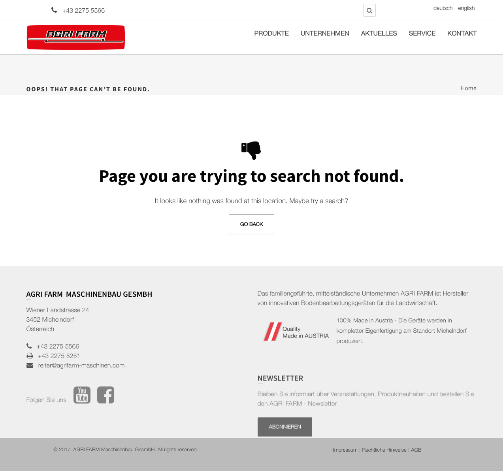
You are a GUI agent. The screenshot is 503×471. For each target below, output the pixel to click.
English (466, 9)
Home (469, 89)
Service (422, 34)
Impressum (345, 450)
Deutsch (442, 9)
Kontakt (462, 34)
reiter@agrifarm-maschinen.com (79, 366)
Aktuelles (379, 34)
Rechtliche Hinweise (384, 450)
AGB (416, 450)
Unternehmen (325, 34)
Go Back (251, 225)
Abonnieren (285, 439)
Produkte (271, 34)
